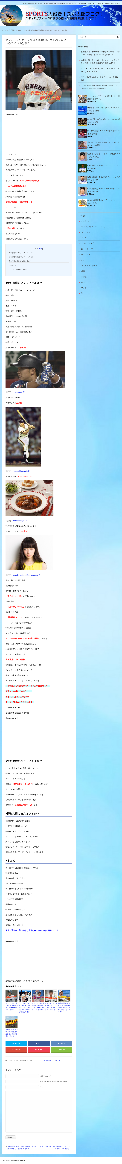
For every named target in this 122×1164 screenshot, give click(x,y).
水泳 (83, 282)
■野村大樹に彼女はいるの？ (20, 261)
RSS (118, 3)
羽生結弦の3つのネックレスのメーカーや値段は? (99, 78)
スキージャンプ (87, 243)
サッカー (84, 238)
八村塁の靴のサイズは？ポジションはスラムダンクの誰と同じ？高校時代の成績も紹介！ (100, 61)
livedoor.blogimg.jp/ (20, 471)
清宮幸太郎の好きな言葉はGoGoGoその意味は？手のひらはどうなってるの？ (64, 1007)
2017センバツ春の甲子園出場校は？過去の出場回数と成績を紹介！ (11, 1033)
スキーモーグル (87, 249)
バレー (84, 260)
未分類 (84, 277)
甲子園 (58, 1060)
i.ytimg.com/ (17, 392)
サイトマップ (73, 3)
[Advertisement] (23, 135)
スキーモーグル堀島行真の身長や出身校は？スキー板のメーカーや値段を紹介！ (100, 86)
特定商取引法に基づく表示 (33, 3)
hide (40, 249)
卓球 (83, 271)
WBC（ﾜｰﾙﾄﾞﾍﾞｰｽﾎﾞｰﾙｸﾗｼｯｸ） (93, 227)
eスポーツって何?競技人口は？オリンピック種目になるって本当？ (100, 69)
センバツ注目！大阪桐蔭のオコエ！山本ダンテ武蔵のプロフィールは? (51, 1006)
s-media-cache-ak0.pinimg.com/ (25, 575)
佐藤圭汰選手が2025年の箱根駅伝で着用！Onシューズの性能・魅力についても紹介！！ (100, 53)
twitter (92, 3)
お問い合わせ (60, 3)
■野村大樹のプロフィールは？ (21, 253)
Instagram (84, 3)
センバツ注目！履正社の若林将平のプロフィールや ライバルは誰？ (11, 1006)
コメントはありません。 (45, 1060)
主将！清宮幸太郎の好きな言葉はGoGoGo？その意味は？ (31, 930)
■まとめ (13, 265)
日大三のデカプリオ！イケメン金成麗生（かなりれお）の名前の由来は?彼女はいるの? (25, 1007)
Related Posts (20, 270)
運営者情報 (49, 3)
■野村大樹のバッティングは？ (21, 257)
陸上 (83, 293)
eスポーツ (85, 221)
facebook (100, 3)
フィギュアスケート (89, 266)
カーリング (85, 232)
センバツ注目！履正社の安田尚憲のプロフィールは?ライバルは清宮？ (38, 1006)
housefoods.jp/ (18, 521)
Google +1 (110, 3)
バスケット (85, 254)
